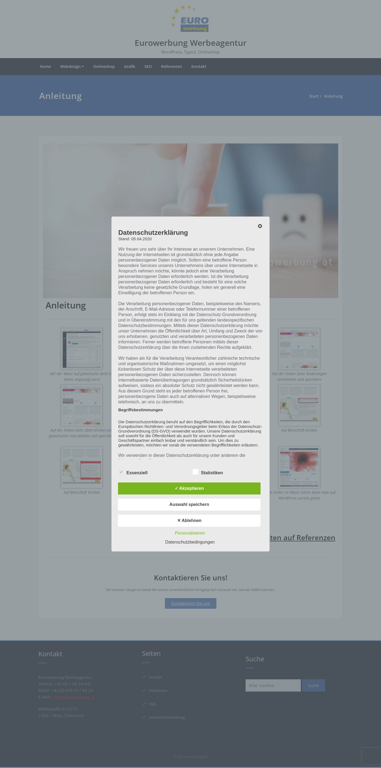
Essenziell (132, 472)
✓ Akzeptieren (189, 488)
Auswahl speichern (189, 504)
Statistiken (208, 472)
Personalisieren (190, 533)
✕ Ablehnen (189, 520)
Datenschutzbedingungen (189, 542)
